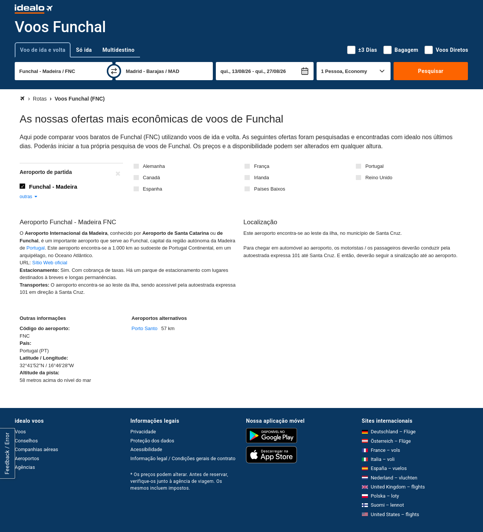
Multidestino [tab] (119, 50)
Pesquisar (430, 71)
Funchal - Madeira (53, 186)
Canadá (151, 177)
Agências (25, 467)
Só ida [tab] (84, 50)
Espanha (152, 189)
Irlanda (261, 177)
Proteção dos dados (152, 441)
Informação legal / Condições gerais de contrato (183, 458)
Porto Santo (145, 328)
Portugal (374, 166)
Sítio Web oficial (49, 262)
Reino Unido (378, 177)
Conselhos (26, 441)
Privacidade (143, 431)
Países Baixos (269, 189)
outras (29, 196)
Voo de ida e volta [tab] (42, 50)
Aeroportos (27, 458)
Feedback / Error (7, 454)
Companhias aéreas (36, 449)
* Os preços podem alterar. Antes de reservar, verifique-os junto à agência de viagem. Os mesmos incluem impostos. (179, 481)
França (261, 166)
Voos (20, 431)
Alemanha (154, 166)
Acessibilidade (146, 449)
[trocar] (114, 71)
